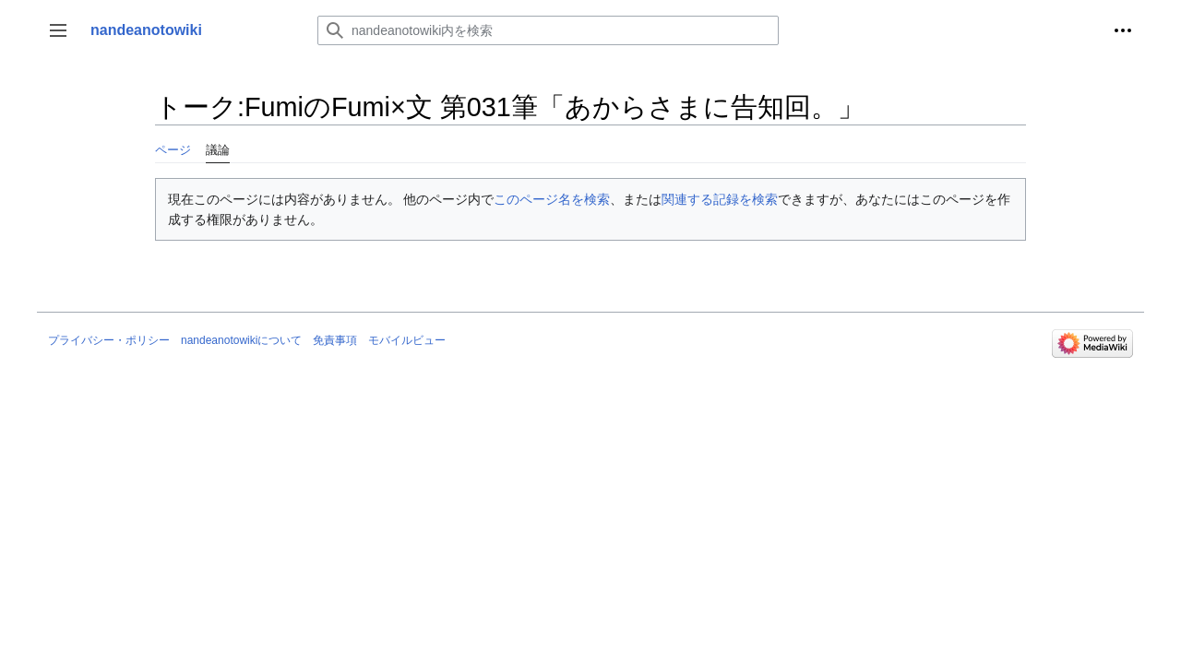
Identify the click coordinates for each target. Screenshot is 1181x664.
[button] (58, 30)
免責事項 (335, 340)
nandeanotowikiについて (241, 340)
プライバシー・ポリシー (109, 340)
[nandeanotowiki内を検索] (548, 30)
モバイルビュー (407, 340)
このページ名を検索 (552, 199)
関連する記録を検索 (720, 199)
